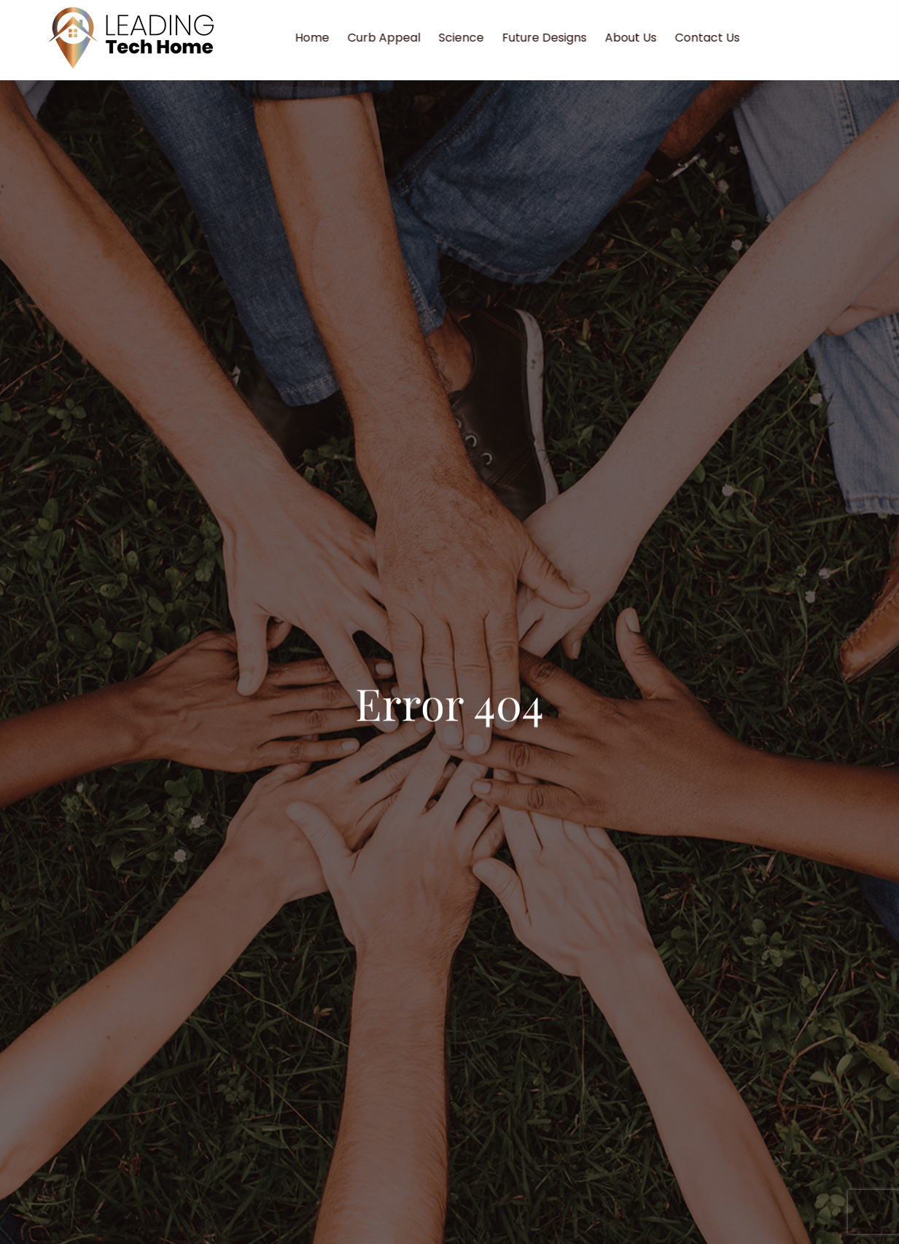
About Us (640, 37)
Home (321, 37)
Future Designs (553, 37)
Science (470, 37)
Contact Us (716, 37)
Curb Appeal (393, 37)
